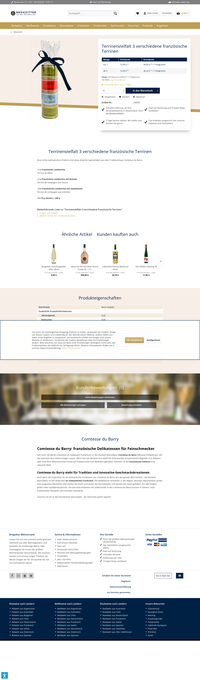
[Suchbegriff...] (93, 13)
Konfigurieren (153, 340)
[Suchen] (115, 13)
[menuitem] (93, 13)
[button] (4, 675)
